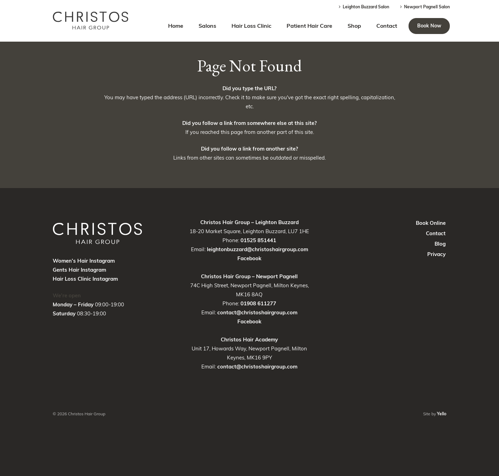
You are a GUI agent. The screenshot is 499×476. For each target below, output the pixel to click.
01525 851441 (258, 240)
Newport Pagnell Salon (424, 6)
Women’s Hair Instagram (84, 260)
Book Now (429, 26)
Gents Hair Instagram (79, 269)
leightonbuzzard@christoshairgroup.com (257, 249)
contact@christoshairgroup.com (257, 312)
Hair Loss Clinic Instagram (85, 278)
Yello (441, 413)
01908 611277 (258, 303)
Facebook (249, 258)
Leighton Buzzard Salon (363, 6)
